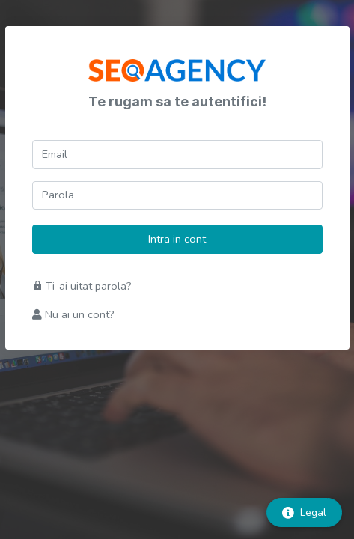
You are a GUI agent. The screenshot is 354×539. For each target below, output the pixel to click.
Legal (304, 512)
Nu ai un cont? (73, 314)
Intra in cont (177, 238)
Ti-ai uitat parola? (82, 285)
